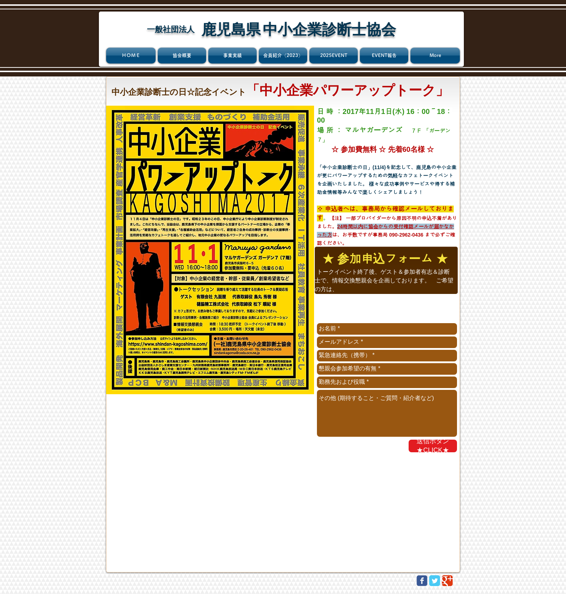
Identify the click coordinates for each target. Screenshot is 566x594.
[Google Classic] (447, 580)
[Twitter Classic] (434, 580)
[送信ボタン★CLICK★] (433, 446)
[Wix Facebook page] (422, 580)
